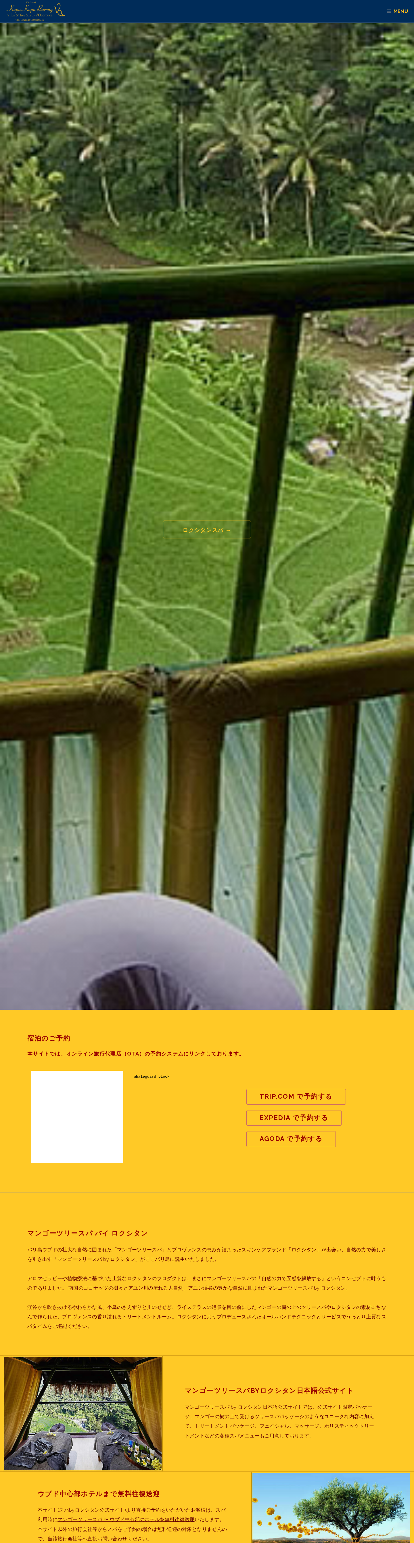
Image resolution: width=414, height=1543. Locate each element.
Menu (403, 11)
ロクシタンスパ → (207, 530)
